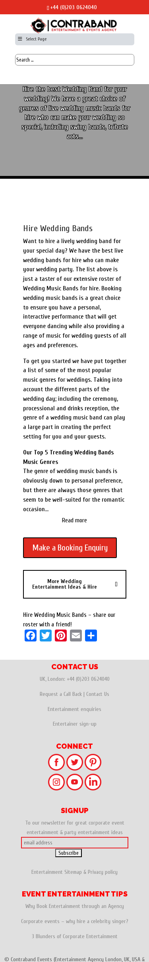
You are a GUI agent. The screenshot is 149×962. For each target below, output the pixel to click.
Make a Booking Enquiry (70, 547)
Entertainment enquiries (74, 709)
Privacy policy (103, 872)
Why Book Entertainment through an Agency (74, 906)
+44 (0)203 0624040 (73, 7)
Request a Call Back (61, 694)
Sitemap (73, 872)
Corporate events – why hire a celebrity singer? (74, 921)
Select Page (32, 39)
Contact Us (97, 694)
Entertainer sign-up (75, 724)
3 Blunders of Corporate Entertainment (75, 936)
